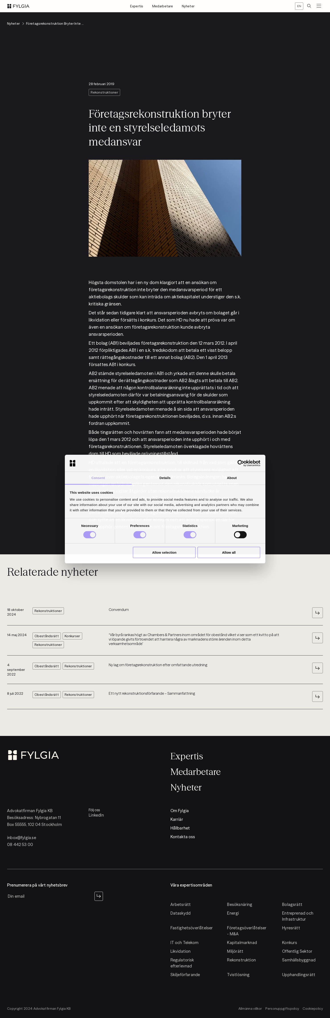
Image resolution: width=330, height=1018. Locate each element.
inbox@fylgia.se (21, 837)
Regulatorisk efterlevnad (182, 963)
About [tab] (232, 478)
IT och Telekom (184, 942)
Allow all (229, 552)
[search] (309, 6)
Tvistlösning (238, 974)
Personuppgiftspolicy (282, 1008)
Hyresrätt (291, 927)
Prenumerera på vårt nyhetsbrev (37, 885)
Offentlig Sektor (297, 951)
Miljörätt (235, 951)
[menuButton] (319, 6)
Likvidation (180, 951)
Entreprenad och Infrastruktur (297, 916)
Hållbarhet (180, 828)
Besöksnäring (239, 904)
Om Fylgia (179, 810)
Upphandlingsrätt (298, 974)
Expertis (136, 6)
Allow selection (164, 552)
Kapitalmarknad (242, 942)
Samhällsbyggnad (299, 960)
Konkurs (289, 942)
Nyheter (188, 6)
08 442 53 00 (20, 844)
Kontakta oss (182, 836)
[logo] (18, 6)
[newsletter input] (50, 896)
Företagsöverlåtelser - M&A (246, 930)
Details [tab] (165, 478)
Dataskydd (180, 913)
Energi (233, 913)
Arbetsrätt (180, 904)
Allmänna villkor (250, 1008)
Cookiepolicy (313, 1008)
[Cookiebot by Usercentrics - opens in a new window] (240, 463)
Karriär (176, 819)
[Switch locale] (299, 6)
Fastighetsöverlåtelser (191, 927)
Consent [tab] (98, 478)
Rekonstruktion (241, 960)
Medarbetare (162, 6)
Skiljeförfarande (185, 974)
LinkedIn (96, 815)
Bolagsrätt (292, 904)
